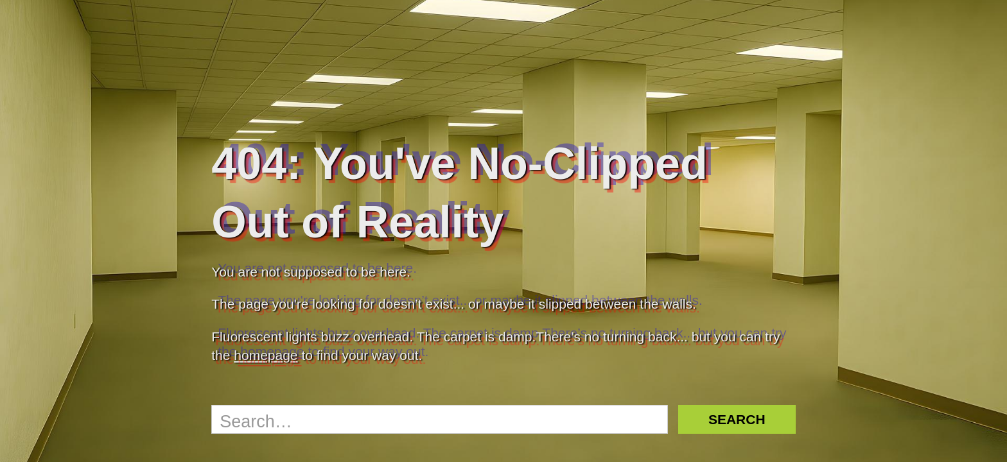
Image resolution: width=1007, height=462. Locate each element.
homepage (265, 355)
